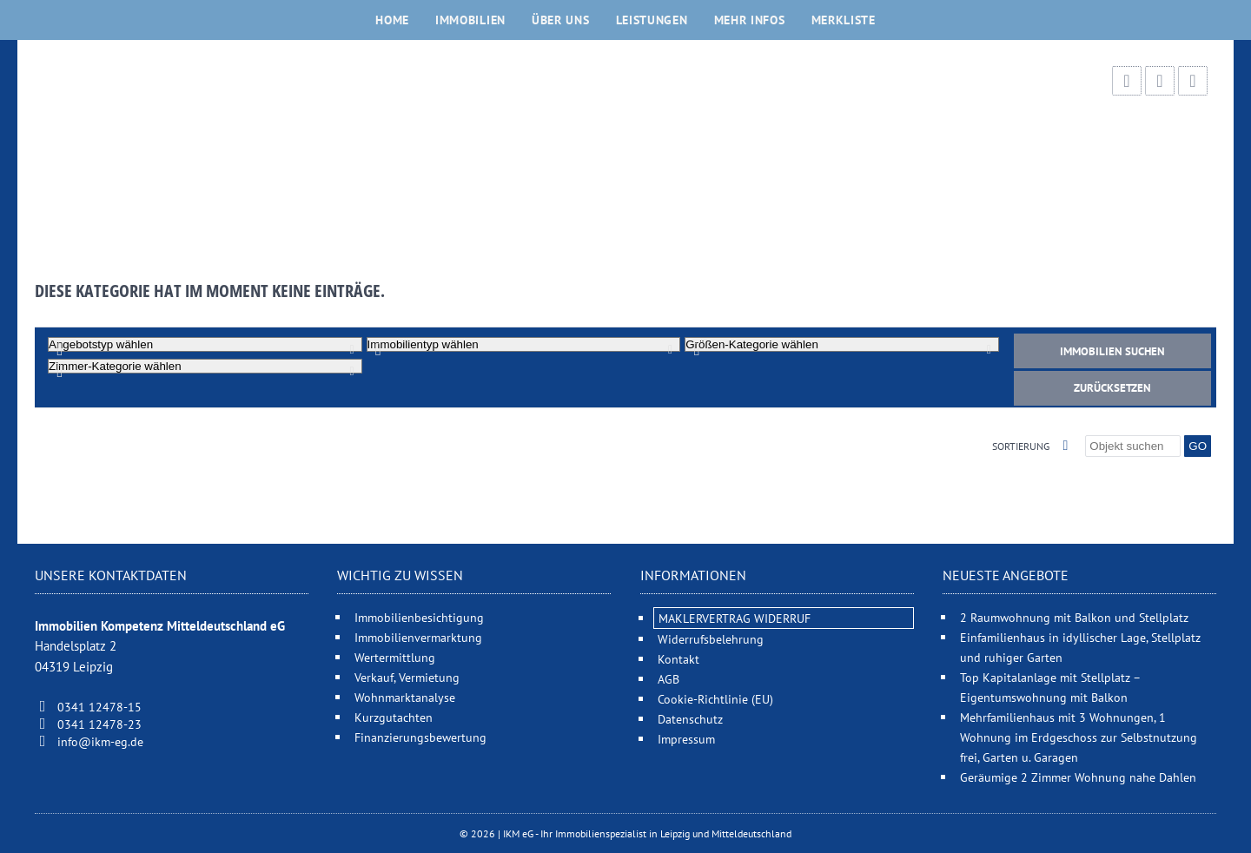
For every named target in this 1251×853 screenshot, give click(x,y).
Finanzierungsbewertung (420, 737)
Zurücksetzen (1112, 387)
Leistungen (652, 20)
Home (392, 20)
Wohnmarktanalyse (404, 697)
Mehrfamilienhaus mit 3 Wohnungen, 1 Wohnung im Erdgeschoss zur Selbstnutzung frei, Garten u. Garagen (1078, 737)
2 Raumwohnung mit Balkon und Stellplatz (1074, 617)
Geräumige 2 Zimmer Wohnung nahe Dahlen (1078, 777)
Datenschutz (690, 719)
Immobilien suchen (1112, 351)
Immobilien (470, 20)
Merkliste (843, 20)
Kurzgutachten (393, 717)
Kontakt (678, 659)
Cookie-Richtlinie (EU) (715, 699)
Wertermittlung (394, 657)
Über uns (561, 20)
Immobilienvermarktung (418, 637)
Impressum (686, 739)
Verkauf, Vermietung (407, 677)
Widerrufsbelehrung (711, 639)
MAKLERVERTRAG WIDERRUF (735, 618)
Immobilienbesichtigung (419, 617)
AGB (668, 679)
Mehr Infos (749, 20)
